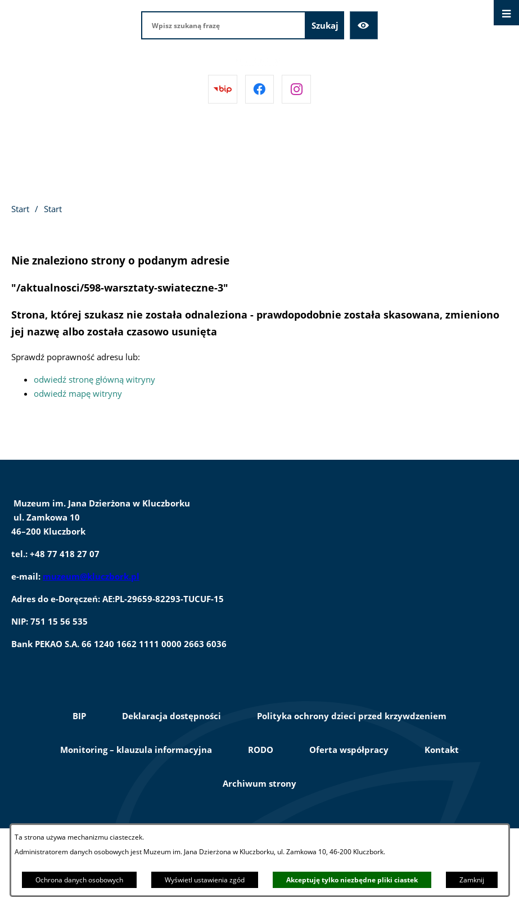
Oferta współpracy (349, 749)
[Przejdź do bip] (223, 89)
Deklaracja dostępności (171, 715)
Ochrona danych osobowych (79, 880)
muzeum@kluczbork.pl (91, 576)
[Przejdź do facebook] (260, 89)
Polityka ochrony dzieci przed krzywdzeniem (351, 715)
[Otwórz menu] (506, 12)
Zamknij (471, 880)
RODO (260, 749)
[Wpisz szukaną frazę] (223, 25)
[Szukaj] (325, 25)
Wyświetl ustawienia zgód (205, 880)
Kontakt (442, 749)
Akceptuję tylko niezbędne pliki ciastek (352, 880)
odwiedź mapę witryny (78, 393)
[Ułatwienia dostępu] (364, 25)
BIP (79, 715)
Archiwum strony (259, 783)
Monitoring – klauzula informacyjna (136, 749)
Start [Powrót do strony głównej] (20, 208)
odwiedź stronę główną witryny (94, 379)
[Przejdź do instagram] (296, 89)
